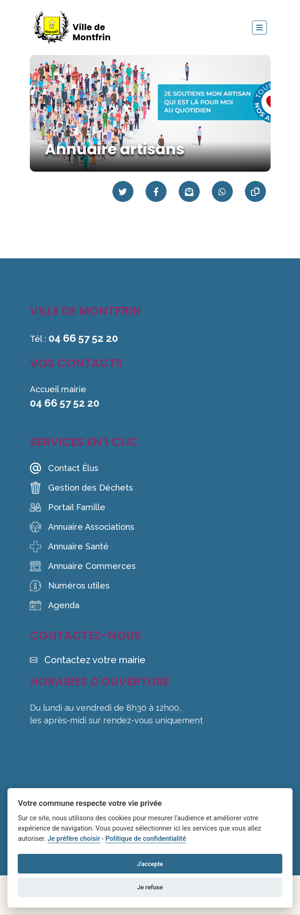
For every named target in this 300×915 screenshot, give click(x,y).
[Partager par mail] (189, 191)
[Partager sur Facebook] (156, 191)
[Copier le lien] (255, 191)
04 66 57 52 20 (83, 338)
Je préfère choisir (74, 839)
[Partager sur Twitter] (122, 191)
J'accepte (150, 863)
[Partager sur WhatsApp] (222, 191)
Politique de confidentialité (145, 839)
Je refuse (150, 887)
